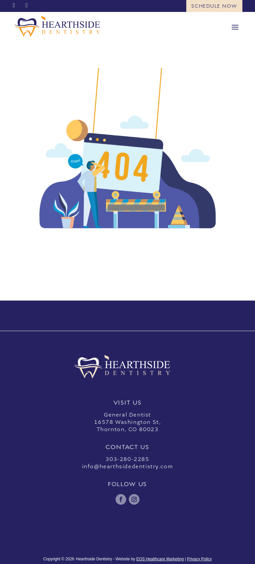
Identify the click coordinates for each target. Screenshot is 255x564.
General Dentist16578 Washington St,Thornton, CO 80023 (127, 422)
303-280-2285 (127, 459)
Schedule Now (214, 6)
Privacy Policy (199, 559)
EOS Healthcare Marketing (160, 559)
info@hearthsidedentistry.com (127, 466)
